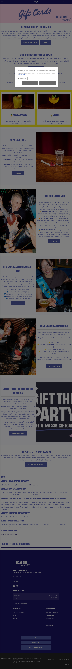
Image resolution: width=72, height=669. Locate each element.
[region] (36, 77)
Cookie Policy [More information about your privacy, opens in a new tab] (22, 74)
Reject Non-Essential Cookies (30, 83)
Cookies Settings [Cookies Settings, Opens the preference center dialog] (22, 78)
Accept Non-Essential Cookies (47, 83)
